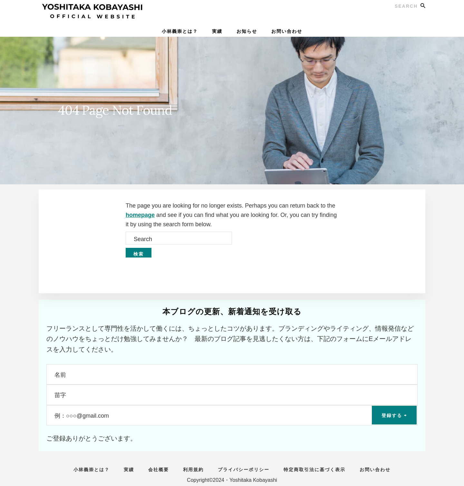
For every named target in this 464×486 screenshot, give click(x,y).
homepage (140, 215)
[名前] (232, 374)
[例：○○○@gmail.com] (232, 415)
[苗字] (232, 394)
